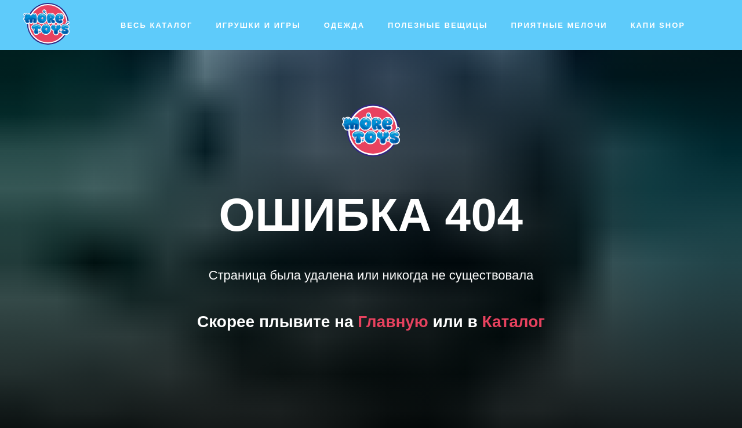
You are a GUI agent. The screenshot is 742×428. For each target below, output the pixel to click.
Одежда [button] (344, 25)
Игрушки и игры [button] (258, 25)
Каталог (513, 322)
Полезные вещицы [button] (438, 25)
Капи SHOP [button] (658, 25)
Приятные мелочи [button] (559, 25)
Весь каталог (156, 25)
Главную (393, 322)
